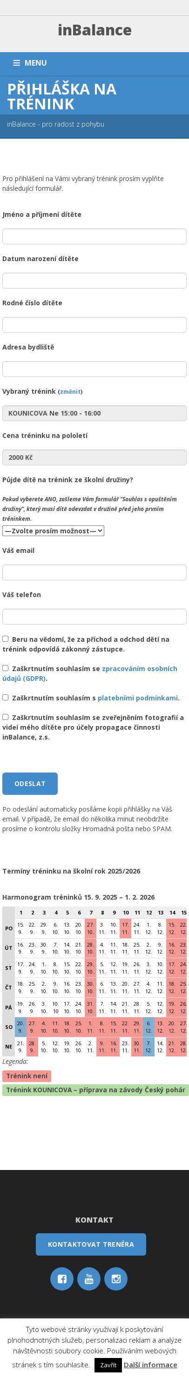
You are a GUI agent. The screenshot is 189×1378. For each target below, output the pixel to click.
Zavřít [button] (108, 1365)
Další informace (150, 1364)
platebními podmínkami (138, 697)
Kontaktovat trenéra (91, 1244)
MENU (36, 63)
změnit (70, 391)
